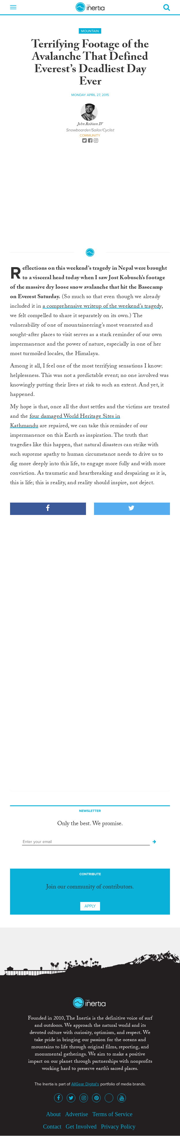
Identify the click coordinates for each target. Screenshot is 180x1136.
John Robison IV (90, 124)
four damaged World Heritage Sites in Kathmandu (65, 421)
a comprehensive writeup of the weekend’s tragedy (102, 307)
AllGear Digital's (85, 1084)
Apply (90, 906)
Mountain (90, 31)
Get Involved (81, 1126)
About (53, 1114)
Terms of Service (112, 1114)
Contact (52, 1126)
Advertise (76, 1114)
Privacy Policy (118, 1126)
